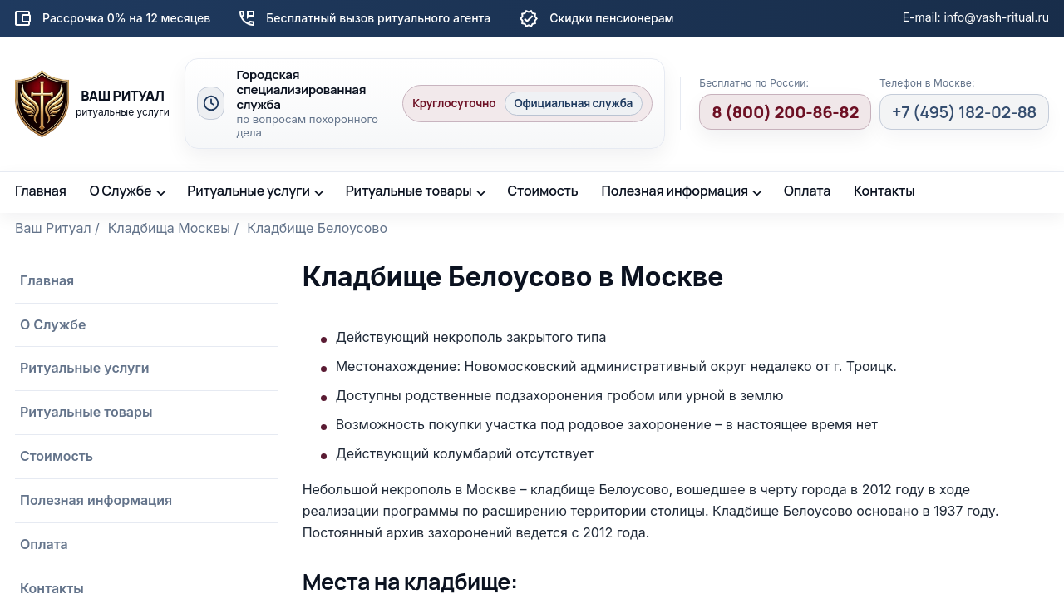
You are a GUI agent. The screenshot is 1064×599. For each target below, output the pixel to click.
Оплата (807, 190)
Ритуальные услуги (248, 190)
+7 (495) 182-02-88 (964, 112)
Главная (40, 190)
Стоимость (542, 190)
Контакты (884, 190)
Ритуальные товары (409, 190)
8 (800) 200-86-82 (785, 112)
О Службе (121, 190)
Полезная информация (675, 190)
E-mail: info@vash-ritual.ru (976, 17)
